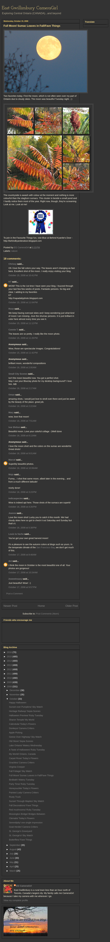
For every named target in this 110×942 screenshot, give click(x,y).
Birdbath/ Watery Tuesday (21, 779)
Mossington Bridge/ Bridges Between (27, 814)
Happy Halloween (17, 702)
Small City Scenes (17, 374)
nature (14, 251)
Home (41, 605)
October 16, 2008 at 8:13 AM (22, 435)
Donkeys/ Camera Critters (21, 728)
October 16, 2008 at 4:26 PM (22, 507)
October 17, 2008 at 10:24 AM (23, 572)
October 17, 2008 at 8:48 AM (22, 554)
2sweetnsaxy (15, 579)
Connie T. (13, 329)
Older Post (71, 605)
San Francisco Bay (45, 547)
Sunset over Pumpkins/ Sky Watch (26, 707)
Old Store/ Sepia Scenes (21, 741)
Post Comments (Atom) (47, 613)
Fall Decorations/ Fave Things (23, 805)
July (12, 853)
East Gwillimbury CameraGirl (30, 8)
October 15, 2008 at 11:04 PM (23, 302)
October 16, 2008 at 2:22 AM (22, 406)
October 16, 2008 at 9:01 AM (22, 453)
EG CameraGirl (24, 886)
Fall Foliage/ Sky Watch (20, 771)
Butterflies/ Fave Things (20, 839)
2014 (9, 661)
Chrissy (12, 264)
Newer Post (10, 605)
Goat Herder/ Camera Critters (23, 827)
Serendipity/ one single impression (26, 822)
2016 (9, 652)
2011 (9, 673)
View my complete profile (16, 900)
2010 (9, 678)
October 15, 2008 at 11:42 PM (23, 353)
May (12, 862)
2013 (9, 665)
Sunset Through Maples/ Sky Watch (26, 801)
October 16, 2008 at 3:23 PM (22, 492)
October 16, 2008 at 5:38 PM (22, 527)
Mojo (11, 474)
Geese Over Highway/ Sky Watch (25, 737)
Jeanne (12, 513)
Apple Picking (15, 732)
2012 (9, 669)
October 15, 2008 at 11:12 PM (23, 323)
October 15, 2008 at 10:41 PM (23, 275)
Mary (11, 412)
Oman (11, 394)
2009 (9, 682)
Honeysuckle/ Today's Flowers (23, 788)
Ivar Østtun (14, 427)
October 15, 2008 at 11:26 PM (23, 338)
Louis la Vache (16, 534)
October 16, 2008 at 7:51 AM (22, 421)
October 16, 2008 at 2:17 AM (22, 388)
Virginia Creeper (17, 767)
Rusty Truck (15, 797)
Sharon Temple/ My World (21, 720)
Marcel (11, 460)
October (14, 699)
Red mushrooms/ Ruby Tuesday (24, 809)
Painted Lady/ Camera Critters (24, 792)
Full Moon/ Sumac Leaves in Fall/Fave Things (31, 775)
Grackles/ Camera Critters (21, 762)
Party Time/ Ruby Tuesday (22, 784)
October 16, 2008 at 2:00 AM (22, 367)
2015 (9, 656)
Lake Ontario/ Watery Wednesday (25, 745)
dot (10, 561)
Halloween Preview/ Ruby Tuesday (26, 715)
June (12, 858)
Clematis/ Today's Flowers (21, 818)
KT (9, 282)
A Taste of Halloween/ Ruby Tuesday (27, 750)
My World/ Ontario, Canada (22, 754)
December (15, 690)
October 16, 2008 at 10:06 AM (23, 468)
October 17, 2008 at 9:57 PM (22, 587)
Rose (11, 309)
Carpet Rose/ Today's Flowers (23, 758)
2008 (9, 686)
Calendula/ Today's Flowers (22, 724)
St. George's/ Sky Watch (21, 835)
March (13, 871)
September (15, 845)
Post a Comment (14, 593)
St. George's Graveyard (20, 831)
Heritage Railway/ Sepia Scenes (24, 711)
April (12, 866)
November (15, 694)
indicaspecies (15, 498)
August (13, 849)
